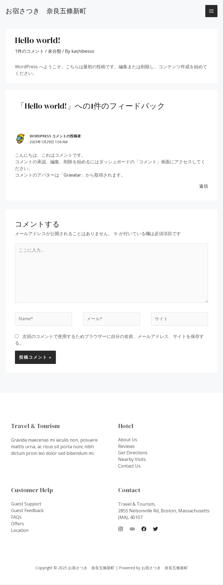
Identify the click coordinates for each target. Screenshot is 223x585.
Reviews (126, 447)
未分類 (54, 51)
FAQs (16, 518)
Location (20, 532)
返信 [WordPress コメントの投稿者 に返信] (203, 186)
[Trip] (132, 529)
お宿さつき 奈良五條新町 (46, 10)
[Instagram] (120, 529)
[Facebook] (143, 529)
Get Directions (133, 454)
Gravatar (73, 175)
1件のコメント (29, 51)
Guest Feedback (27, 512)
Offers (17, 525)
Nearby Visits (132, 461)
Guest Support (26, 505)
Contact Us (129, 467)
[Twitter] (155, 529)
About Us (128, 441)
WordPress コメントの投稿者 (55, 135)
